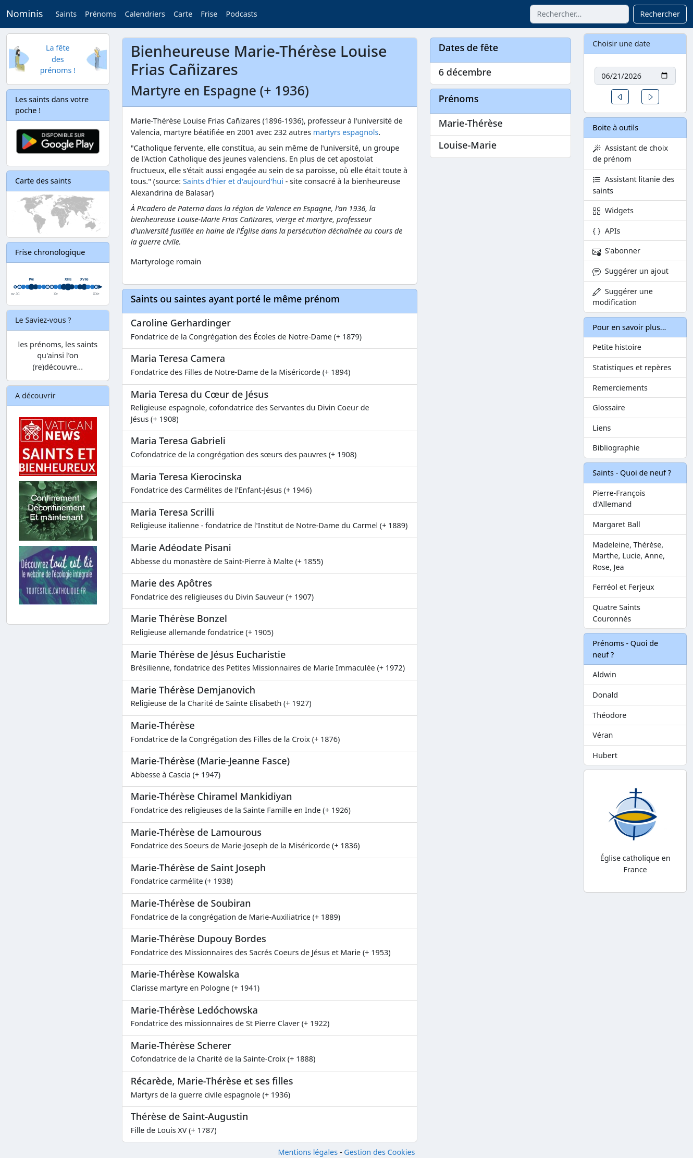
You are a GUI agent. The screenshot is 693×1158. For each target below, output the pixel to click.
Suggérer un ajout (630, 271)
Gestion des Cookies (379, 1152)
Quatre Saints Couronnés (616, 613)
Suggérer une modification (622, 297)
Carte (183, 14)
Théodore (609, 715)
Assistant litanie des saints (633, 185)
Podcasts (241, 14)
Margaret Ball (616, 524)
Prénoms (100, 14)
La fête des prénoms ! (58, 59)
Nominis (24, 13)
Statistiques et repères (631, 367)
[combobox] (579, 14)
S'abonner (616, 250)
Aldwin (604, 674)
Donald (605, 695)
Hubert (604, 755)
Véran (602, 735)
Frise (209, 14)
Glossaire (608, 407)
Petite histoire (616, 347)
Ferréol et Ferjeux (623, 587)
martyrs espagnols (346, 132)
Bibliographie (615, 448)
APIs (606, 231)
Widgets (613, 210)
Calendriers (145, 14)
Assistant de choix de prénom (630, 153)
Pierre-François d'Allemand (618, 498)
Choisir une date (621, 43)
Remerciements (620, 388)
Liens (601, 428)
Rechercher (660, 14)
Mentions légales (308, 1152)
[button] (620, 96)
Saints (66, 14)
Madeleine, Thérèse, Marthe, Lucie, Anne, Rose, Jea (628, 556)
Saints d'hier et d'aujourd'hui (233, 181)
